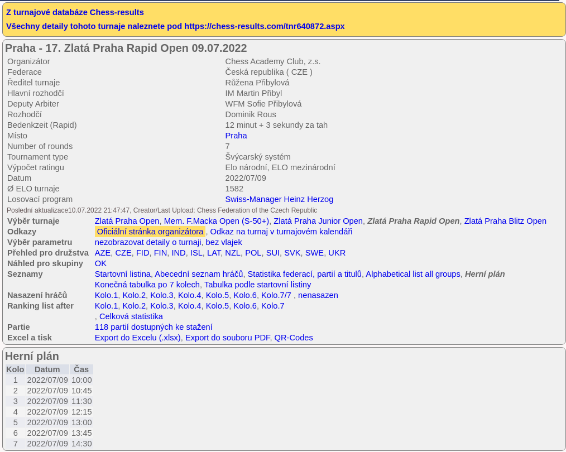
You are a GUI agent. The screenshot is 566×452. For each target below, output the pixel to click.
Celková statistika (131, 316)
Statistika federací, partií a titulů (305, 274)
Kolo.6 (245, 295)
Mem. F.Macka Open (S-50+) (217, 221)
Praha (236, 135)
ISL (196, 252)
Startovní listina (123, 274)
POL (253, 252)
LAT (213, 252)
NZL (233, 252)
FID (143, 252)
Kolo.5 (217, 295)
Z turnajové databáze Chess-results (75, 12)
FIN (160, 252)
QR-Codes (294, 337)
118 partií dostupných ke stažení (154, 327)
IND (178, 252)
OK (101, 263)
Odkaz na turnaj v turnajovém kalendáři (281, 231)
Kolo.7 (273, 305)
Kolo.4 (190, 295)
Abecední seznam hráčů (199, 274)
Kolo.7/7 (276, 295)
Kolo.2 (134, 295)
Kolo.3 (162, 295)
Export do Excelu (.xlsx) (138, 337)
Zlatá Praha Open (127, 221)
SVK (292, 252)
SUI (273, 252)
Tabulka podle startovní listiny (257, 284)
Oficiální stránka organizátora (150, 231)
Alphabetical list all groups (413, 274)
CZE (123, 252)
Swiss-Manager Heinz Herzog (280, 199)
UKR (337, 252)
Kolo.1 (106, 295)
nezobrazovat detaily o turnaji (148, 242)
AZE (103, 252)
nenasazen (318, 295)
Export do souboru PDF (227, 337)
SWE (314, 252)
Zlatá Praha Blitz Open (505, 221)
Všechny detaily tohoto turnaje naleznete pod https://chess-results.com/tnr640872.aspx (175, 26)
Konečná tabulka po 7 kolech (147, 284)
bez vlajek (224, 242)
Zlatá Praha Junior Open (318, 221)
